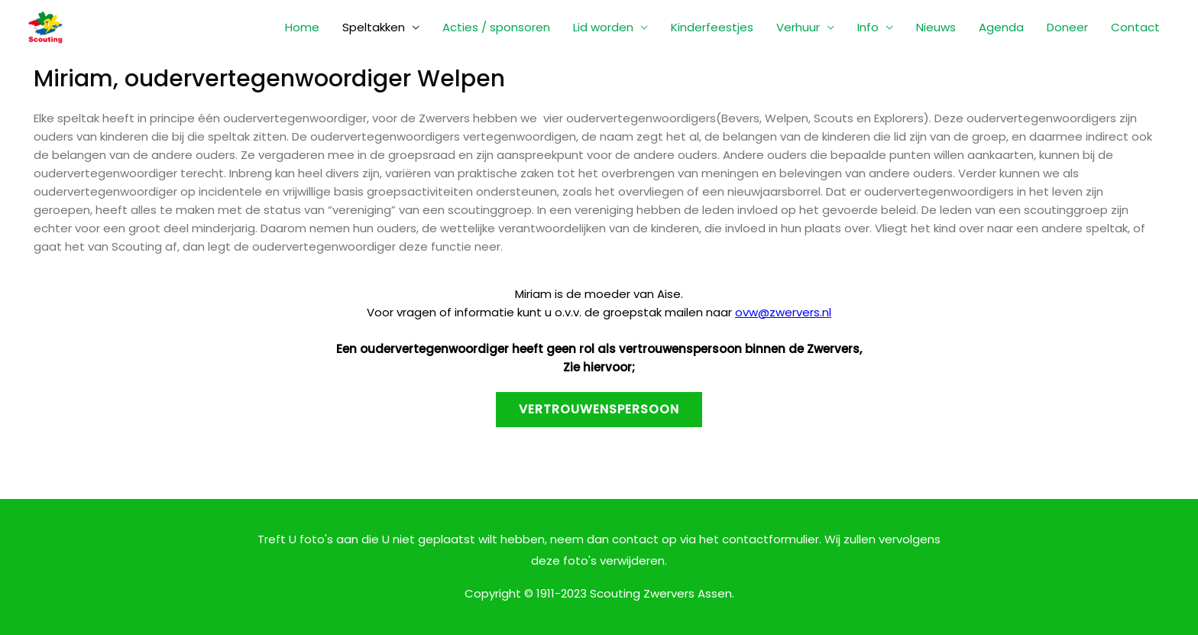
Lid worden (603, 27)
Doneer (1067, 27)
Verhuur (798, 27)
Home (302, 27)
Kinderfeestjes (712, 27)
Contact (1135, 27)
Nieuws (936, 27)
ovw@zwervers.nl (783, 312)
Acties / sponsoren (496, 27)
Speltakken (373, 27)
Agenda (1001, 27)
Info (868, 27)
